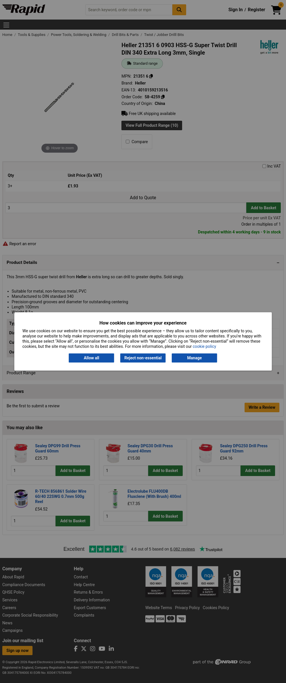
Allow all (91, 358)
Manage (194, 358)
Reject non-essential (142, 358)
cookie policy (204, 346)
